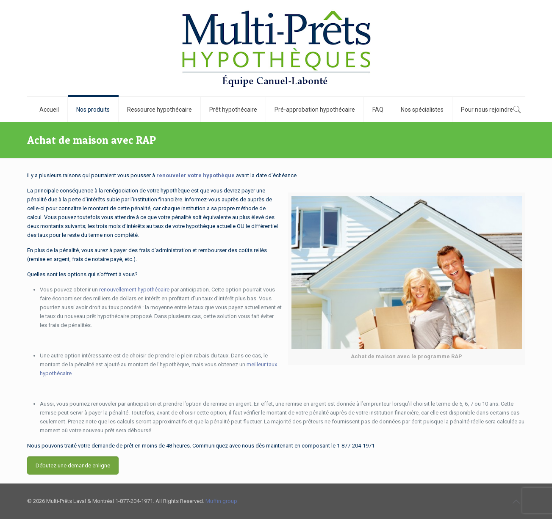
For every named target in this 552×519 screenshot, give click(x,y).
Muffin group (221, 501)
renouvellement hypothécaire (134, 289)
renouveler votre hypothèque (195, 175)
